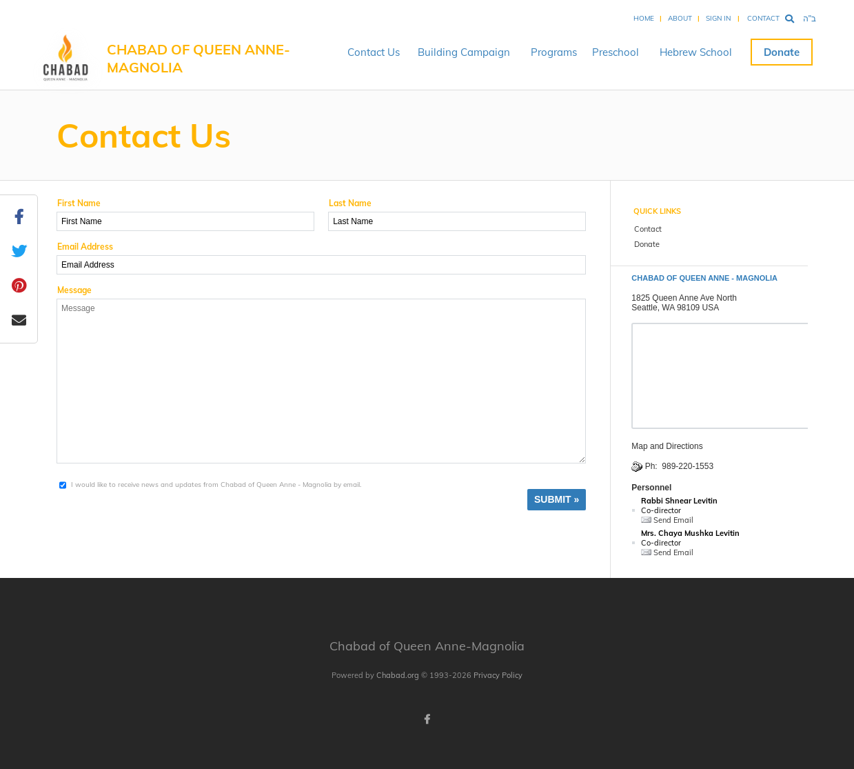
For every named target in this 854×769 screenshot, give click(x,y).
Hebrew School (696, 52)
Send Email (667, 520)
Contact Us (373, 52)
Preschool (615, 52)
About (680, 18)
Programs (554, 52)
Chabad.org (397, 675)
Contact (763, 18)
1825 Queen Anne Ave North (684, 298)
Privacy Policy (498, 675)
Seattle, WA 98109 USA (675, 307)
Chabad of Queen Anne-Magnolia (198, 58)
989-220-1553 (687, 466)
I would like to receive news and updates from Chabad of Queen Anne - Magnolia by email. (216, 484)
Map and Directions (666, 446)
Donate (782, 52)
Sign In (718, 18)
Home (643, 18)
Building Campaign (464, 52)
